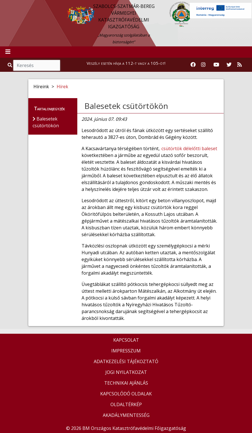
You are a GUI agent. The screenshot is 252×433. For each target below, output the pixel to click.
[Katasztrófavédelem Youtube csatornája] (216, 64)
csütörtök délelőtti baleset (189, 148)
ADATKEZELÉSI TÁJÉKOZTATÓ (126, 361)
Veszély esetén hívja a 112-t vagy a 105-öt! (126, 63)
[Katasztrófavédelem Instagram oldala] (203, 64)
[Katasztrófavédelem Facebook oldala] (193, 64)
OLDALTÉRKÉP (126, 404)
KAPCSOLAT (126, 340)
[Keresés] (36, 65)
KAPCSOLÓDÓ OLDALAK (126, 394)
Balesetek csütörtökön (126, 105)
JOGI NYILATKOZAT (126, 372)
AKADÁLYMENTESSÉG (126, 415)
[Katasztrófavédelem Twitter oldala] (229, 64)
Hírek (62, 86)
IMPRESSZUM (126, 351)
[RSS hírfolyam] (239, 64)
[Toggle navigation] (8, 52)
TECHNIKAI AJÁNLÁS (126, 383)
